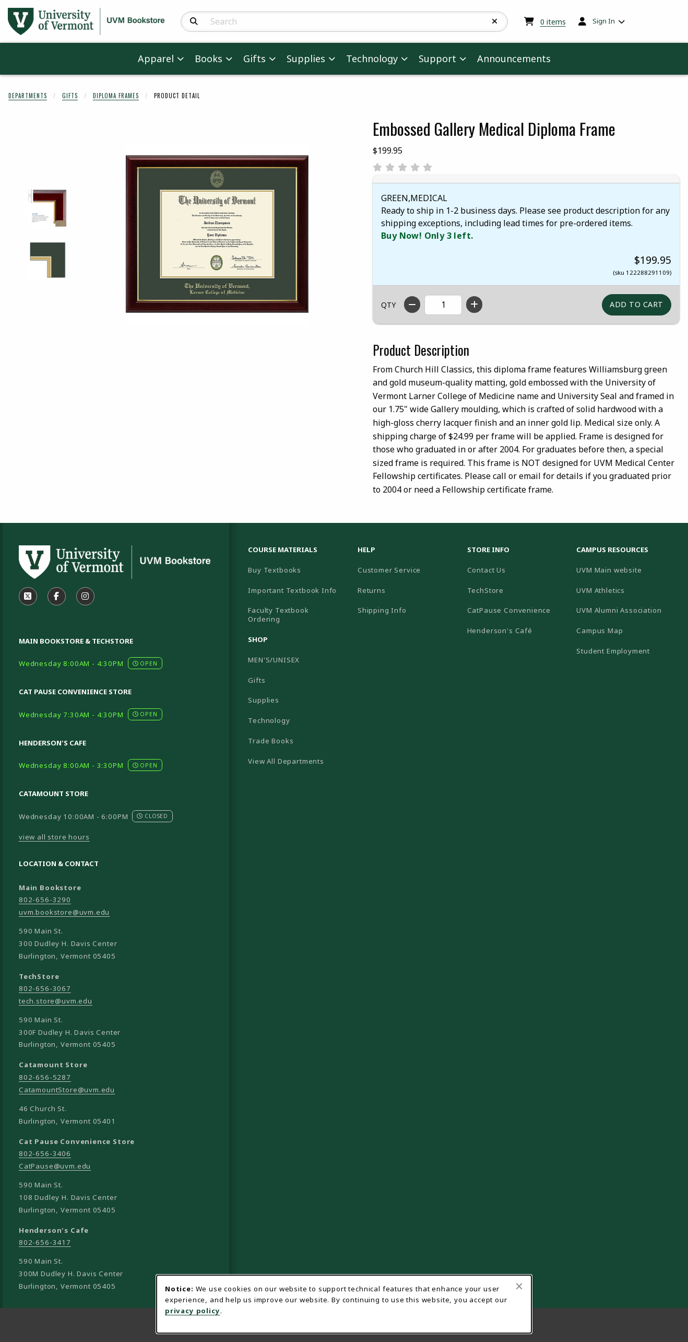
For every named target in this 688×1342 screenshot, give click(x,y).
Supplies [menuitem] (306, 58)
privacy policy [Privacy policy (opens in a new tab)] (192, 1310)
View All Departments (286, 761)
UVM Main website (627, 570)
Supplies (263, 700)
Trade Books (270, 740)
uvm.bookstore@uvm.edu (64, 912)
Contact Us (486, 570)
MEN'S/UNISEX (274, 659)
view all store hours (54, 837)
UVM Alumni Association (627, 610)
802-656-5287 (45, 1077)
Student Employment (627, 651)
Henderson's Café (499, 630)
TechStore (485, 590)
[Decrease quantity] (412, 304)
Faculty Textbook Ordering (278, 614)
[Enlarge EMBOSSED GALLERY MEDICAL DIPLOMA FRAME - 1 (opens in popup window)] (48, 208)
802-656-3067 (45, 988)
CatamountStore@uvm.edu (67, 1089)
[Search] (194, 21)
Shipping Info (382, 610)
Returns (372, 590)
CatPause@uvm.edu (55, 1166)
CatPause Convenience (509, 610)
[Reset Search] (494, 21)
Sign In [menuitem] (603, 21)
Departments (27, 95)
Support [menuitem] (437, 58)
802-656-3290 (45, 899)
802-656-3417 (45, 1242)
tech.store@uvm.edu (55, 1001)
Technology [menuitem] (372, 58)
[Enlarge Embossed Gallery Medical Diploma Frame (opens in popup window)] (217, 234)
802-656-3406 (45, 1153)
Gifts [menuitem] (254, 58)
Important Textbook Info (292, 590)
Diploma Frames (116, 95)
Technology (269, 720)
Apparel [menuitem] (156, 58)
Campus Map (627, 630)
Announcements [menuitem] (514, 58)
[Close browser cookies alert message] (519, 1286)
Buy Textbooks (274, 570)
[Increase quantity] (474, 304)
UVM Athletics (627, 590)
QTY (388, 305)
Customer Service (389, 570)
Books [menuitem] (208, 58)
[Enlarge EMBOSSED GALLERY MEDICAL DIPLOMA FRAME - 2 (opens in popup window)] (48, 260)
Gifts (70, 95)
